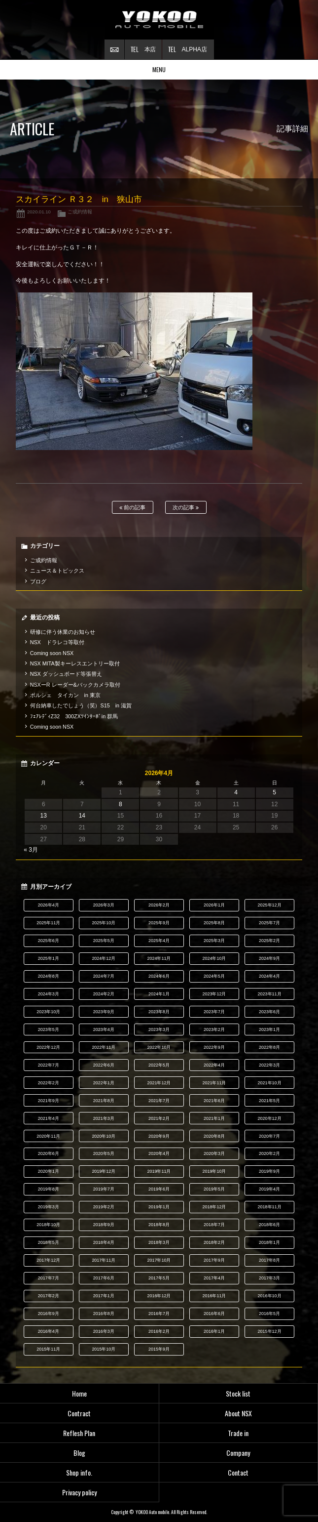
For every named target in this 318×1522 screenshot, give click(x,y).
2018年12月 (214, 1206)
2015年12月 (270, 1331)
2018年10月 (48, 1224)
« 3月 (31, 849)
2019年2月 (103, 1206)
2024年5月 (214, 976)
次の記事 (186, 507)
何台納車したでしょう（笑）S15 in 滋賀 (81, 705)
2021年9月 (48, 1100)
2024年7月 (103, 976)
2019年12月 (103, 1171)
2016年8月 (103, 1313)
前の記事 (132, 507)
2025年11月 (48, 922)
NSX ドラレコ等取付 (57, 642)
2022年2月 (48, 1082)
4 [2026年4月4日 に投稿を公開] (236, 792)
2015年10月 (103, 1349)
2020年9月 (159, 1136)
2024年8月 (48, 976)
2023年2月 (214, 1029)
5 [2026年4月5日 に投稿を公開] (274, 792)
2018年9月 (103, 1224)
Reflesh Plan (79, 1433)
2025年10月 (103, 922)
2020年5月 (103, 1153)
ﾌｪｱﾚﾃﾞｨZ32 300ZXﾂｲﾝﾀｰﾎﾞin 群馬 (74, 716)
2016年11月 (214, 1295)
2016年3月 (103, 1331)
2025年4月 (159, 940)
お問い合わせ (114, 49)
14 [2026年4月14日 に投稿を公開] (82, 815)
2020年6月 (48, 1153)
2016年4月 (48, 1331)
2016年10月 (270, 1295)
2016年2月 (159, 1331)
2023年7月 (214, 1011)
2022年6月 (103, 1065)
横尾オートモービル (159, 20)
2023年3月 (159, 1029)
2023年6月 (269, 1011)
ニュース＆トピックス (57, 571)
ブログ (38, 581)
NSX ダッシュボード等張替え (66, 674)
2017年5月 (159, 1277)
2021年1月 (214, 1118)
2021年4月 (48, 1118)
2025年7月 (269, 922)
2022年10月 (159, 1047)
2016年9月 (48, 1313)
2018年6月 (269, 1224)
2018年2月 (214, 1242)
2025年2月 (269, 940)
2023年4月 (103, 1029)
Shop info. (79, 1472)
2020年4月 (159, 1153)
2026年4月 (48, 905)
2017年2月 (48, 1295)
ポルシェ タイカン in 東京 (65, 695)
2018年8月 (159, 1224)
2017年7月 (48, 1277)
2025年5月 (103, 940)
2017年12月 (48, 1260)
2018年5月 (48, 1242)
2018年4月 (103, 1242)
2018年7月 (214, 1224)
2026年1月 (214, 905)
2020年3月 (214, 1153)
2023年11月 (270, 993)
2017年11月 (103, 1260)
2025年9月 (159, 922)
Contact (238, 1472)
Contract (79, 1413)
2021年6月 (214, 1100)
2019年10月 (214, 1171)
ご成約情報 (80, 211)
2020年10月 (103, 1136)
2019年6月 (159, 1189)
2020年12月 (270, 1118)
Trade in (238, 1433)
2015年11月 (48, 1349)
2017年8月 (269, 1260)
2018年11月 (270, 1206)
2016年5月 (269, 1313)
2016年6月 (214, 1313)
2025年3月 (214, 940)
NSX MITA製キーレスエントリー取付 (75, 663)
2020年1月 (48, 1171)
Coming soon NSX (52, 653)
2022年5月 (159, 1065)
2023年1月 (269, 1029)
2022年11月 (103, 1047)
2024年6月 (159, 976)
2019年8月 (48, 1189)
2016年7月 (159, 1313)
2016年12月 (159, 1295)
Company (238, 1452)
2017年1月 (103, 1295)
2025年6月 (48, 940)
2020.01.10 (39, 211)
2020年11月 (48, 1136)
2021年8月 (103, 1100)
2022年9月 (214, 1047)
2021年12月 (159, 1082)
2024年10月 (214, 958)
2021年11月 (214, 1082)
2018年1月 (269, 1242)
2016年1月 (214, 1331)
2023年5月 (48, 1029)
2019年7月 (103, 1189)
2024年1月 (159, 993)
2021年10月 (270, 1082)
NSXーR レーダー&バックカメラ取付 (75, 685)
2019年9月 (269, 1171)
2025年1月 (48, 958)
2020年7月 (269, 1136)
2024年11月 (159, 958)
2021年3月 (103, 1118)
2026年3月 (103, 905)
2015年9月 (159, 1349)
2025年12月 (270, 905)
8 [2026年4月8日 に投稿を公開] (120, 804)
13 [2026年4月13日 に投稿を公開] (43, 815)
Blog (79, 1452)
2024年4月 (269, 976)
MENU (159, 69)
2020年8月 (214, 1136)
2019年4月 (269, 1189)
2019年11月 (159, 1171)
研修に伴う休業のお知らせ (62, 632)
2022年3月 (269, 1065)
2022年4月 (214, 1065)
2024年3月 (48, 993)
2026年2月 (159, 905)
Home (79, 1393)
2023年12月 (214, 993)
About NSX (238, 1413)
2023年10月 (48, 1011)
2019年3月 (48, 1206)
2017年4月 (214, 1277)
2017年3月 (269, 1277)
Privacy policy (79, 1492)
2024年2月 (103, 993)
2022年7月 (48, 1065)
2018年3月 (159, 1242)
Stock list (238, 1393)
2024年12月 (103, 958)
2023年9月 (103, 1011)
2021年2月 (159, 1118)
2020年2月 (269, 1153)
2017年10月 (159, 1260)
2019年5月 (214, 1189)
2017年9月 (214, 1260)
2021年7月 (159, 1100)
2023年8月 (159, 1011)
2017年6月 (103, 1277)
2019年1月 (159, 1206)
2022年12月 (48, 1047)
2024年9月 (269, 958)
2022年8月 (269, 1047)
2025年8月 (214, 922)
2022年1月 (103, 1082)
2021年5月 (269, 1100)
